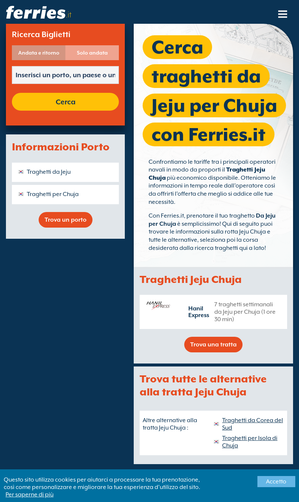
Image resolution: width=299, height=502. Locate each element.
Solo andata (92, 53)
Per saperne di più (29, 494)
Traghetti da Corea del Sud (252, 424)
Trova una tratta (213, 344)
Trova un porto (66, 219)
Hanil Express (198, 312)
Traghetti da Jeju (49, 172)
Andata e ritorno (38, 53)
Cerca (65, 102)
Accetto (276, 481)
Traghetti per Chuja (53, 194)
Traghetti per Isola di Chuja (249, 442)
